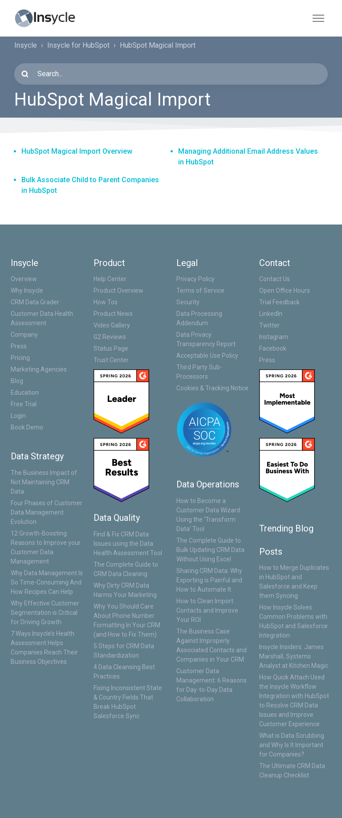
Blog (17, 380)
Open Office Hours (284, 290)
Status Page (111, 348)
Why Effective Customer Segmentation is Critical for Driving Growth (45, 613)
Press (19, 346)
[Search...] (171, 74)
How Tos (106, 302)
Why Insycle (27, 290)
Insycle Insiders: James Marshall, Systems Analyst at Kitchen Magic (293, 656)
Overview (24, 278)
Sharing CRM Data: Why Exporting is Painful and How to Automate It (209, 580)
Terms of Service (200, 290)
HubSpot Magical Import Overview (76, 151)
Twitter (269, 325)
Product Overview (118, 290)
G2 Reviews (110, 336)
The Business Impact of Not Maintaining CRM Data (44, 482)
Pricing (20, 357)
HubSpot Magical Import (157, 45)
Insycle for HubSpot (78, 45)
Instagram (273, 336)
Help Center (110, 278)
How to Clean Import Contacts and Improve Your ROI (207, 610)
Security (188, 302)
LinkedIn (270, 313)
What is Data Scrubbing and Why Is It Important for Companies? (291, 745)
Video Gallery (112, 325)
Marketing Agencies (39, 369)
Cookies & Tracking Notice (212, 388)
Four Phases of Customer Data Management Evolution (46, 512)
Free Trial (24, 404)
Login (18, 415)
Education (25, 392)
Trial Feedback (279, 302)
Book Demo (27, 427)
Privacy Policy (195, 278)
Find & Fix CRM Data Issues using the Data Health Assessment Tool (128, 543)
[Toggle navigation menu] (318, 18)
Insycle (25, 45)
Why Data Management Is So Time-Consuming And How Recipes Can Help (47, 582)
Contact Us (274, 278)
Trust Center (111, 360)
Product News (113, 313)
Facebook (272, 348)
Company (24, 334)
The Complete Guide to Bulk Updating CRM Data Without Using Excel (210, 550)
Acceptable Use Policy (207, 355)
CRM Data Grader (35, 302)
